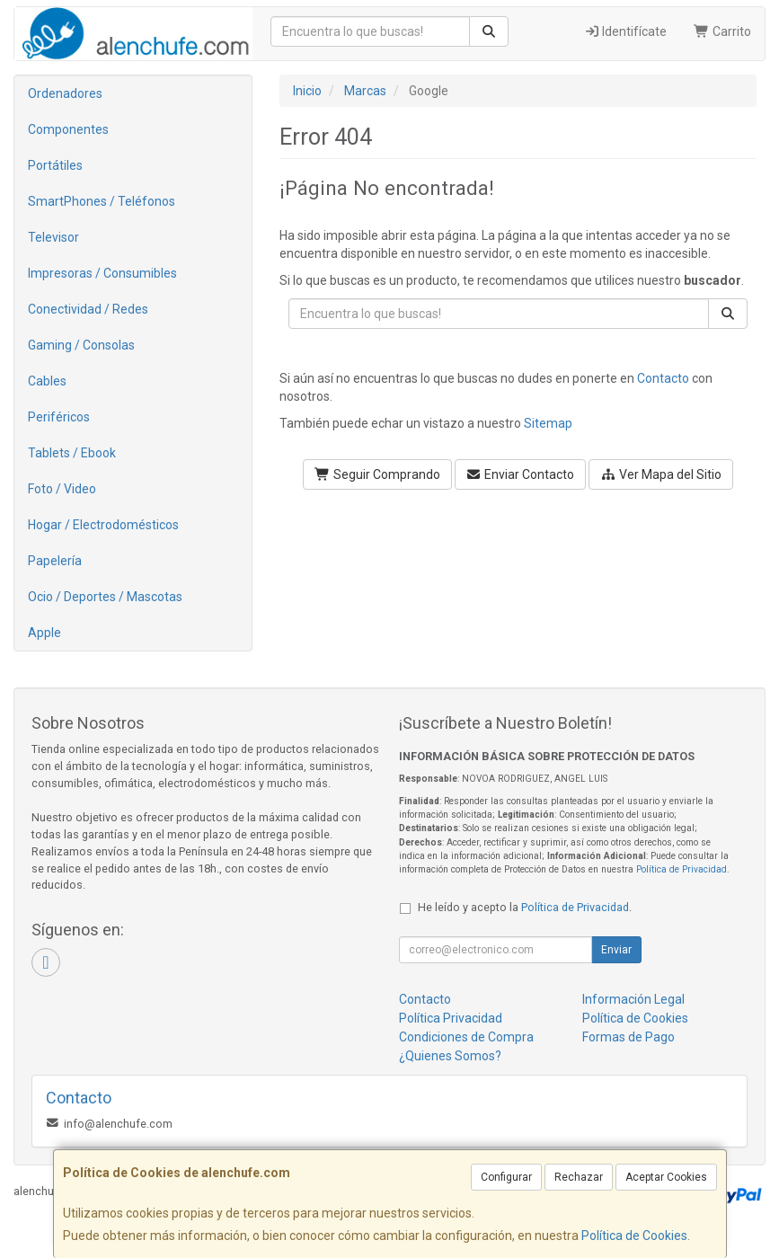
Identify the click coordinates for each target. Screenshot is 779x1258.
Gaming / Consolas (81, 345)
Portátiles (55, 165)
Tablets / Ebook (72, 453)
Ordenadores (65, 93)
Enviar (616, 950)
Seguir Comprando (377, 474)
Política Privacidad (450, 1018)
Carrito (722, 31)
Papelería (55, 561)
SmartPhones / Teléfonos (101, 201)
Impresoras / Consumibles (102, 273)
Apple (44, 632)
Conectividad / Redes (88, 309)
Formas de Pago (628, 1037)
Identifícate (626, 31)
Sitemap (548, 423)
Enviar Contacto (520, 474)
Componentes (68, 129)
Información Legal (633, 999)
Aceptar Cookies (666, 1177)
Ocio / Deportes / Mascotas (105, 596)
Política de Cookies (634, 1235)
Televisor (53, 237)
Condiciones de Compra (466, 1037)
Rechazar (578, 1177)
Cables (47, 381)
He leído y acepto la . (525, 907)
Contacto (663, 378)
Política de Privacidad (681, 869)
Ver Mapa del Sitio (660, 474)
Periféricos (59, 417)
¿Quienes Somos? (450, 1056)
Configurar (506, 1177)
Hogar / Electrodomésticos (103, 525)
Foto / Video (62, 489)
